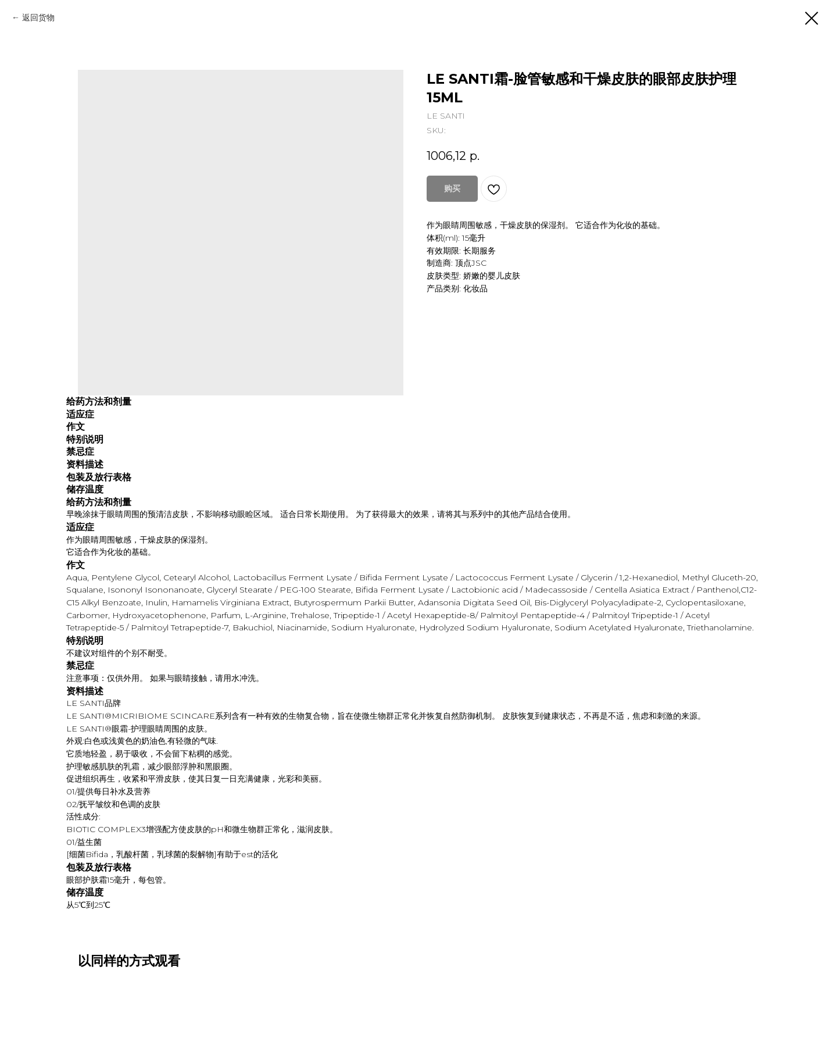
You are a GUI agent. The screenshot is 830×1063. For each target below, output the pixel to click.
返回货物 (38, 17)
